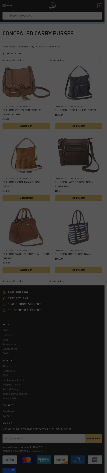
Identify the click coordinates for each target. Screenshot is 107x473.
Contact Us (8, 370)
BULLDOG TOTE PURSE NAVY (73, 254)
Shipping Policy (11, 384)
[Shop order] (75, 60)
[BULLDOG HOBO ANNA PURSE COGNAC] (26, 155)
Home (5, 46)
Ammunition (9, 344)
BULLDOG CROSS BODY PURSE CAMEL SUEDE (21, 112)
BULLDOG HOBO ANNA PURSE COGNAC (21, 184)
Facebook (8, 411)
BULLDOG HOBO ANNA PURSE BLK (77, 110)
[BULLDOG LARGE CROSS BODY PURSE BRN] (78, 155)
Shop (12, 46)
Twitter (6, 415)
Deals (5, 353)
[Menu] (7, 5)
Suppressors (9, 348)
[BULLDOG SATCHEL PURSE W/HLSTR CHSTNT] (26, 227)
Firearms (7, 335)
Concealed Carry (26, 46)
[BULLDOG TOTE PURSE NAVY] (78, 227)
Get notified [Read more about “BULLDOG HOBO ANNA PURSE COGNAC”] (26, 197)
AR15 (5, 330)
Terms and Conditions (14, 393)
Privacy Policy (10, 398)
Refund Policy (10, 389)
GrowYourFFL (38, 440)
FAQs (5, 375)
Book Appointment (13, 380)
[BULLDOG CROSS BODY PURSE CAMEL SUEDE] (26, 83)
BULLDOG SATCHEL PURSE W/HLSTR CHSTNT (25, 256)
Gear (5, 339)
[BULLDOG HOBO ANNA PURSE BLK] (78, 83)
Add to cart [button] (26, 125)
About (5, 366)
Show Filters (11, 53)
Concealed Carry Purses (16, 106)
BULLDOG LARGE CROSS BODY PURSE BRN (74, 184)
